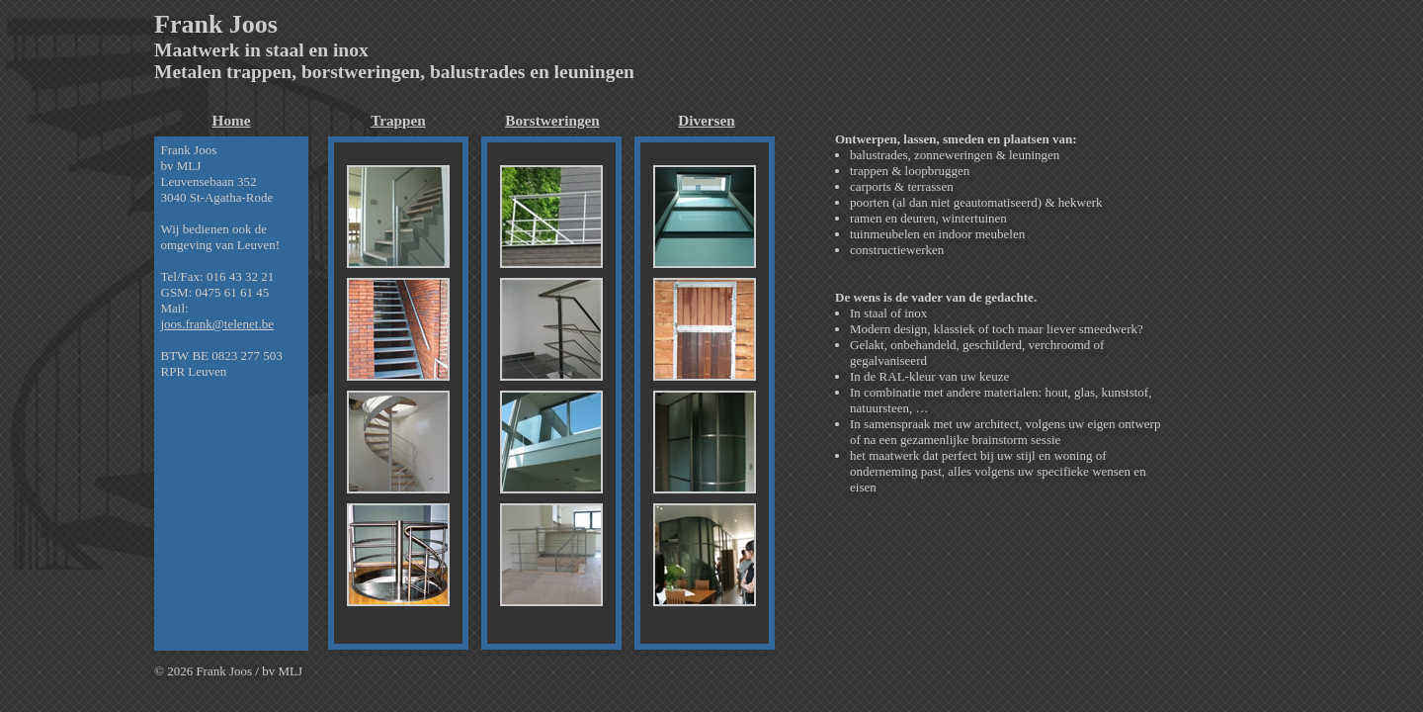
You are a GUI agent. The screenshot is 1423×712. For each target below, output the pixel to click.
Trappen (398, 120)
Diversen (706, 120)
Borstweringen (552, 120)
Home (231, 120)
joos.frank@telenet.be (218, 323)
